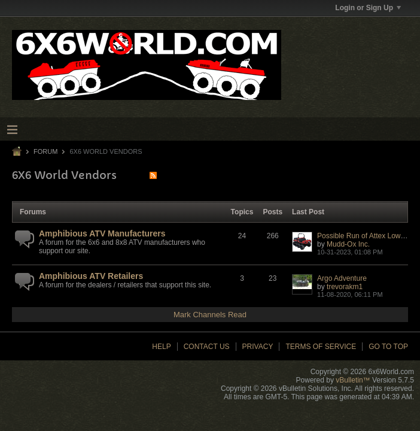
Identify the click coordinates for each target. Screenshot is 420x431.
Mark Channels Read (210, 314)
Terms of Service (320, 346)
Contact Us (207, 346)
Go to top (388, 346)
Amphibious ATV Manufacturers (102, 233)
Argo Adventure (342, 278)
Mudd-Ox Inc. (348, 244)
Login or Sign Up (368, 8)
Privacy (257, 346)
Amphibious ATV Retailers (91, 276)
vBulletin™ (353, 380)
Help (161, 346)
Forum (45, 151)
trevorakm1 (345, 287)
